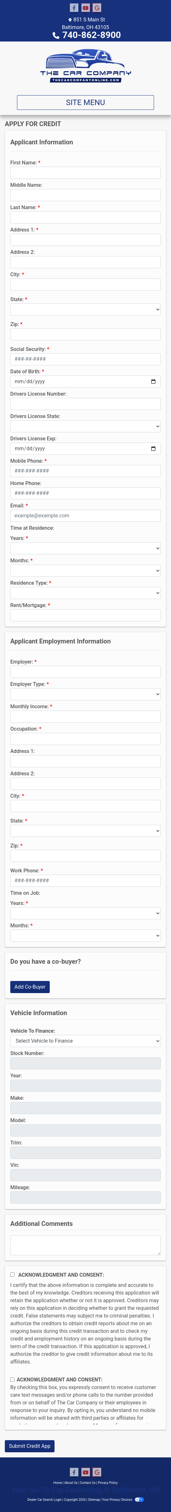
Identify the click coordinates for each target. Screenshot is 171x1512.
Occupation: (24, 729)
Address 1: (22, 230)
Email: (17, 506)
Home (57, 1483)
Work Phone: (24, 871)
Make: (17, 1098)
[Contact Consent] (12, 1380)
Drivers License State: (35, 416)
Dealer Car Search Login (44, 1499)
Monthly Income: (29, 706)
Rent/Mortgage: (28, 605)
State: (17, 299)
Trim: (16, 1143)
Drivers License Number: (38, 394)
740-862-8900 (91, 35)
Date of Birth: (25, 372)
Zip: (14, 324)
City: (15, 274)
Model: (18, 1120)
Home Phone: (25, 483)
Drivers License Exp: (33, 439)
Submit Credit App (29, 1446)
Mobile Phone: (26, 461)
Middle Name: (26, 185)
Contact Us (88, 1483)
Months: (19, 561)
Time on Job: (25, 893)
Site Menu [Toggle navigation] (85, 102)
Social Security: (28, 349)
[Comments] (85, 1245)
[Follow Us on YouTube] (85, 8)
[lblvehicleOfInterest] (85, 1041)
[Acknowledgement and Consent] (12, 1275)
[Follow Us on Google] (96, 8)
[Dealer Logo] (85, 66)
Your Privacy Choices (123, 1499)
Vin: (14, 1165)
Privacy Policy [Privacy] (108, 1483)
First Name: (23, 163)
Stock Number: (27, 1053)
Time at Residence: (32, 528)
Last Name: (23, 207)
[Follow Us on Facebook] (74, 8)
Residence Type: (29, 583)
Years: (17, 538)
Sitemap (94, 1499)
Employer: (21, 662)
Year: (16, 1076)
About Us (71, 1483)
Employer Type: (27, 684)
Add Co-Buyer (30, 987)
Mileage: (20, 1187)
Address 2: (22, 252)
